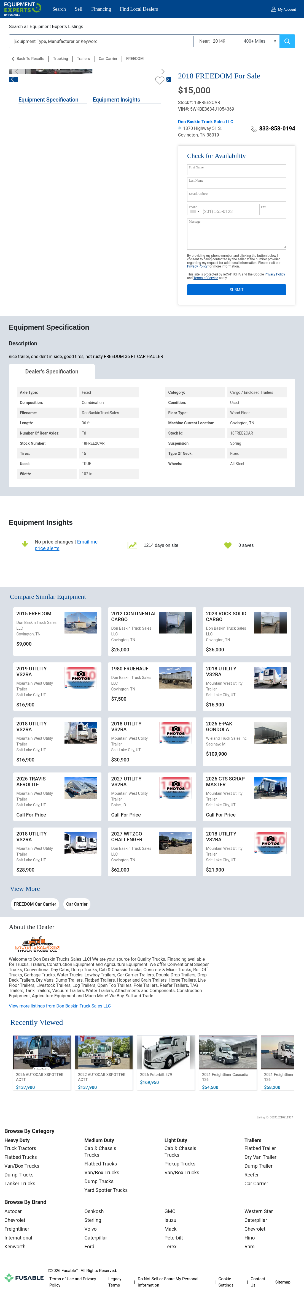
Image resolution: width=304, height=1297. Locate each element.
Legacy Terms (115, 1282)
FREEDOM (135, 58)
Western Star (258, 1211)
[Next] (161, 71)
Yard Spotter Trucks (106, 1190)
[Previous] (18, 71)
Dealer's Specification (52, 371)
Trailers (83, 58)
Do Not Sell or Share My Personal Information (168, 1282)
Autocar (13, 1211)
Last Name (196, 180)
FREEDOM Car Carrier (35, 904)
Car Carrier (108, 58)
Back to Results (30, 58)
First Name (196, 167)
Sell (78, 9)
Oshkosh (94, 1211)
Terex (171, 1246)
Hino (249, 1238)
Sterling (92, 1220)
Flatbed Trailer (260, 1148)
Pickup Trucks (180, 1164)
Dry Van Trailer (260, 1157)
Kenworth (15, 1246)
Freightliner (16, 1229)
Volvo (90, 1229)
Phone (193, 207)
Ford (89, 1246)
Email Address (198, 194)
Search (59, 9)
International (18, 1238)
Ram (249, 1246)
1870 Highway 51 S (199, 128)
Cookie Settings (225, 1282)
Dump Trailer (258, 1166)
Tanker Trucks (19, 1183)
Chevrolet (14, 1220)
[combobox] (195, 211)
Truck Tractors (20, 1148)
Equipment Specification (48, 99)
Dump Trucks (19, 1175)
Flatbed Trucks (20, 1157)
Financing (101, 9)
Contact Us (258, 1282)
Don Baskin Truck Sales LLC (205, 121)
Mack (171, 1229)
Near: (204, 41)
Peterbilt (174, 1238)
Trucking (60, 58)
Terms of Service (205, 278)
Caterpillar (95, 1238)
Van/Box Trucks (21, 1166)
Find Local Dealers (139, 9)
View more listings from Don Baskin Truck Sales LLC (60, 1006)
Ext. (264, 207)
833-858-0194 (273, 128)
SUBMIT (236, 290)
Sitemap (282, 1282)
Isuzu (170, 1220)
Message (194, 221)
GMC (170, 1211)
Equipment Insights (116, 99)
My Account (287, 10)
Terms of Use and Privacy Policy (72, 1282)
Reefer (251, 1175)
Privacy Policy (197, 266)
